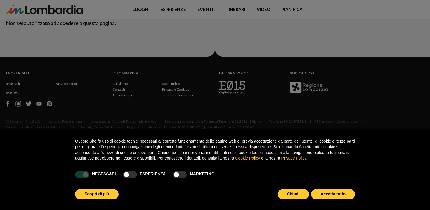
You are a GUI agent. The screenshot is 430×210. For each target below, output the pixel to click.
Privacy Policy (293, 158)
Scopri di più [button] (96, 194)
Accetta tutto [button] (333, 194)
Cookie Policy (247, 158)
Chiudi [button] (293, 194)
